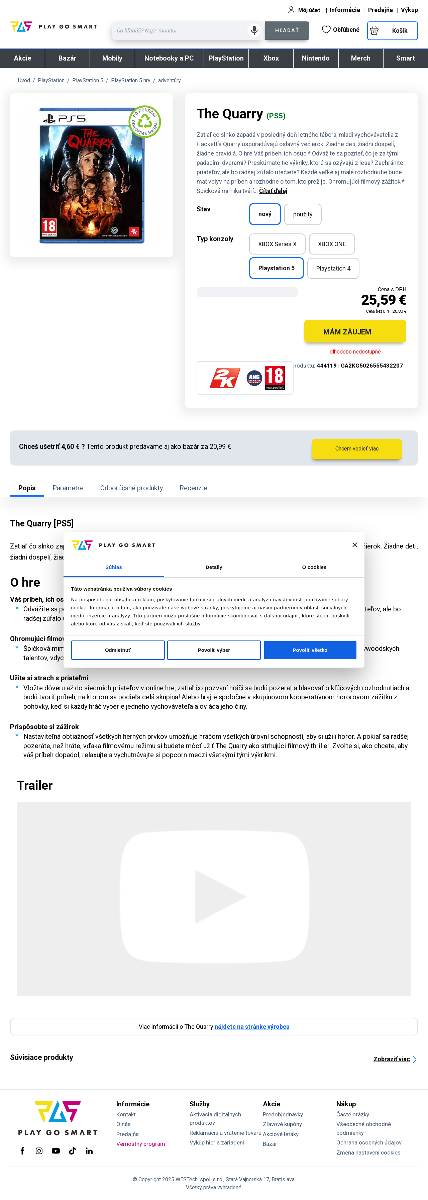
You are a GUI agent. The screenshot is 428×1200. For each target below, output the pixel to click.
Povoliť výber (214, 650)
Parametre (68, 488)
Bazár (68, 58)
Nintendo (316, 58)
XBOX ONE (332, 243)
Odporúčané (131, 488)
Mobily (112, 58)
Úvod (24, 80)
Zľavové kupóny (282, 1124)
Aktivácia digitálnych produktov (215, 1118)
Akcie (22, 58)
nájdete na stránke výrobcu (252, 1026)
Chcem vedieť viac (357, 448)
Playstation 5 (276, 268)
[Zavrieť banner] (354, 544)
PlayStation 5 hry (130, 80)
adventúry (169, 80)
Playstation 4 (333, 268)
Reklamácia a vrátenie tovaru (225, 1132)
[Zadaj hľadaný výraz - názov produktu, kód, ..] (188, 30)
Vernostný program (140, 1143)
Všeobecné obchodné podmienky (363, 1128)
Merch (360, 58)
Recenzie (193, 488)
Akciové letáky (281, 1134)
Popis (27, 488)
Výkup (409, 9)
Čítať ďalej (273, 190)
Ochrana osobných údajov (369, 1142)
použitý (303, 214)
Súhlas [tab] (113, 567)
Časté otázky (352, 1114)
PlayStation (226, 58)
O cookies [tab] (314, 567)
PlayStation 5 (87, 80)
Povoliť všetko (310, 650)
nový (265, 213)
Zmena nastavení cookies (368, 1152)
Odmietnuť (118, 650)
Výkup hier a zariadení (217, 1142)
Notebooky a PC (169, 58)
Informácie (345, 9)
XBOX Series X (277, 243)
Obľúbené (340, 29)
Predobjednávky (283, 1114)
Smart (405, 58)
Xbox (271, 58)
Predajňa (380, 9)
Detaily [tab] (214, 567)
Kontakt (126, 1114)
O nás (123, 1124)
